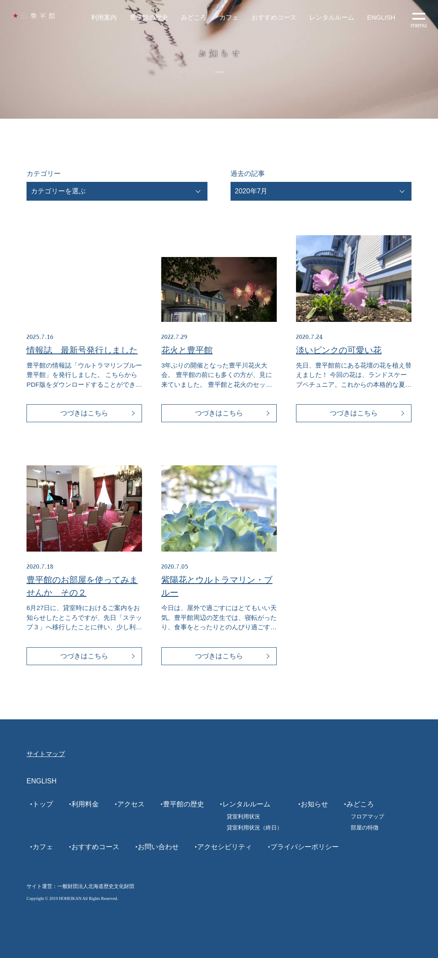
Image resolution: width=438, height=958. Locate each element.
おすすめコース (274, 17)
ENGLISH (381, 17)
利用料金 (85, 804)
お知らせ (314, 804)
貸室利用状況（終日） (254, 827)
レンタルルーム (331, 17)
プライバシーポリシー (304, 846)
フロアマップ (367, 816)
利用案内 (104, 17)
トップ (43, 804)
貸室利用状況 (243, 816)
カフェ (229, 17)
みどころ (194, 17)
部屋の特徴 (365, 827)
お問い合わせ (158, 846)
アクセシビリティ (224, 846)
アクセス (131, 804)
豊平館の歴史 (149, 17)
